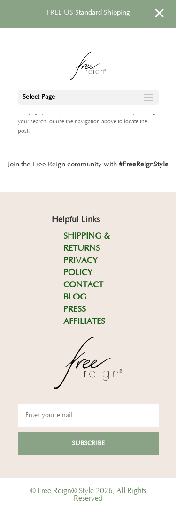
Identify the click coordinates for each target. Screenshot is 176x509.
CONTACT (83, 285)
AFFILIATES (84, 321)
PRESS (74, 309)
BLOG (74, 297)
